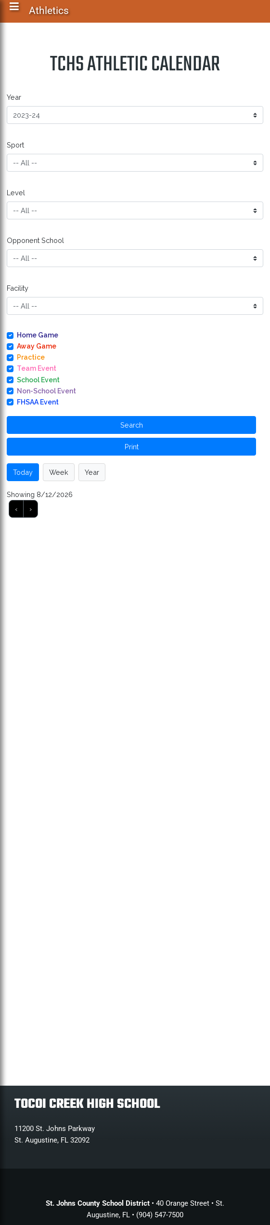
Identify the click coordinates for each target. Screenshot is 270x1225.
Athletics (49, 12)
